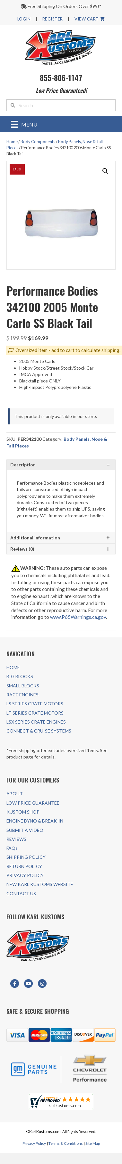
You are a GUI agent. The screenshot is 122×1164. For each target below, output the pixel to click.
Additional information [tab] (35, 537)
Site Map (92, 1143)
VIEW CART (89, 18)
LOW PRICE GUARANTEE (32, 803)
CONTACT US (21, 893)
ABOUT (14, 793)
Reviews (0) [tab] (22, 549)
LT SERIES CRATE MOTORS (35, 713)
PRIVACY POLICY (25, 875)
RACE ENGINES (22, 694)
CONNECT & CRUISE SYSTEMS (38, 731)
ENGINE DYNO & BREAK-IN (34, 821)
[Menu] (24, 124)
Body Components (38, 141)
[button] (105, 171)
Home (12, 141)
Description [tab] (23, 464)
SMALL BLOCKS (22, 685)
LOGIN (24, 18)
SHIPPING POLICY (26, 857)
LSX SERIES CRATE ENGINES (36, 722)
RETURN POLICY (24, 866)
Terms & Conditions (65, 1143)
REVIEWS (16, 839)
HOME (13, 667)
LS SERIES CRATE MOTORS (34, 703)
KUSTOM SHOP (22, 812)
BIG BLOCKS (19, 676)
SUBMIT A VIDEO (24, 830)
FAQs (12, 848)
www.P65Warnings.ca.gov (78, 617)
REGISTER (52, 18)
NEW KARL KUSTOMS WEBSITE (39, 884)
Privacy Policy (34, 1143)
